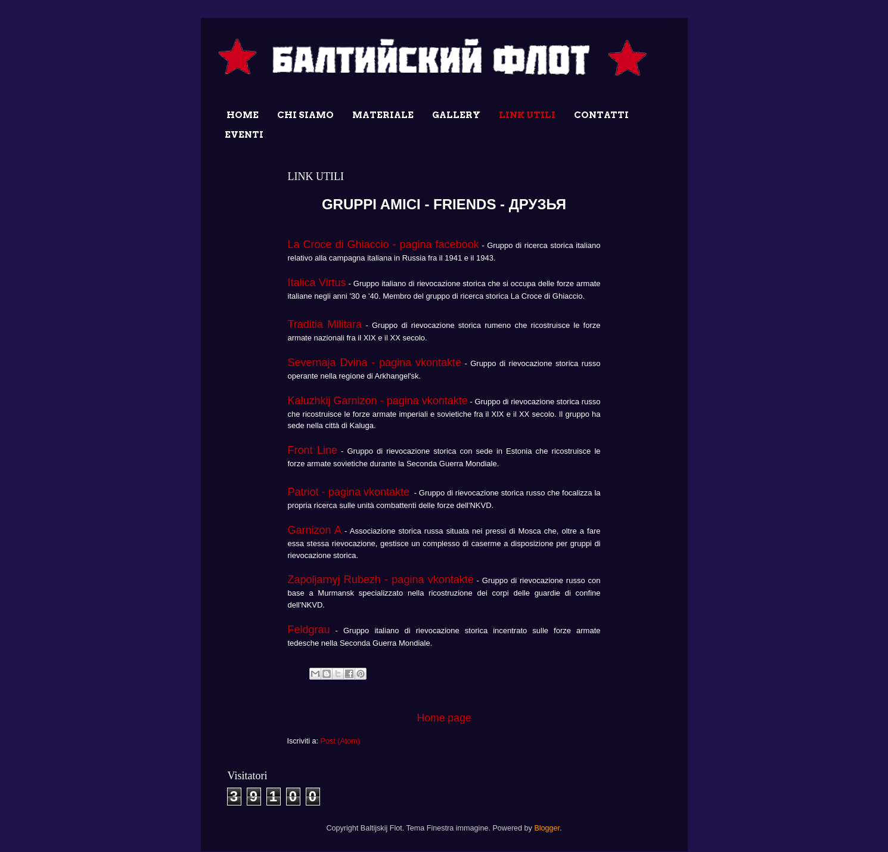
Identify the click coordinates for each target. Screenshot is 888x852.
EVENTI (244, 134)
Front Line (313, 450)
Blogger (547, 828)
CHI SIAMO (305, 115)
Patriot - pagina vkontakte (349, 492)
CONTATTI (601, 115)
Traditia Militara (325, 324)
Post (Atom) (339, 741)
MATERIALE (383, 115)
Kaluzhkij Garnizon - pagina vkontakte (378, 401)
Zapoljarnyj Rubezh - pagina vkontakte (381, 579)
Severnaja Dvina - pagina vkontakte (374, 362)
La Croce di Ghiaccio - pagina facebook (383, 244)
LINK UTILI (527, 115)
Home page (444, 718)
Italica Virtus (317, 283)
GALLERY (456, 115)
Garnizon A (315, 530)
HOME (242, 115)
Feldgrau (309, 630)
